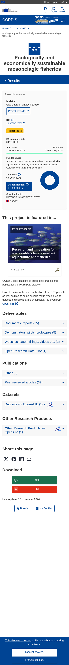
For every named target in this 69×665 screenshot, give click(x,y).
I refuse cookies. (34, 660)
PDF (37, 489)
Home (5, 28)
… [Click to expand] (14, 28)
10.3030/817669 (14, 123)
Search (62, 9)
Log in (45, 9)
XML (37, 480)
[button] (53, 10)
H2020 (23, 28)
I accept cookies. (34, 652)
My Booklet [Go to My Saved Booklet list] (44, 508)
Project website (19, 110)
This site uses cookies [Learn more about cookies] (18, 640)
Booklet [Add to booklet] (23, 508)
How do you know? (55, 2)
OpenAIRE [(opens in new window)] (8, 303)
